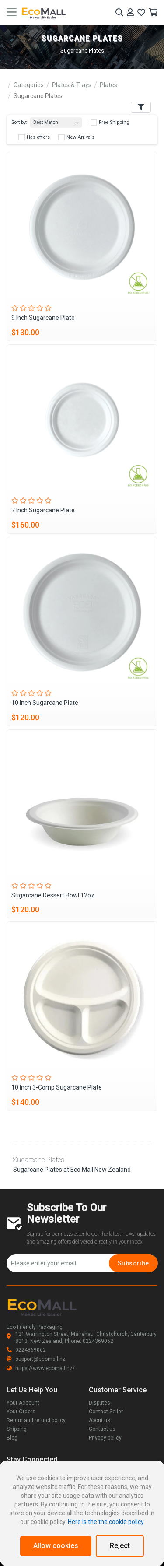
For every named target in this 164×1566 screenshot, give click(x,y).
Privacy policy (105, 1438)
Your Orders (21, 1411)
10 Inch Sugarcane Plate (44, 702)
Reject (120, 1545)
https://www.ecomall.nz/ (41, 1368)
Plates (108, 84)
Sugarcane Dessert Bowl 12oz (52, 895)
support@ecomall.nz (36, 1359)
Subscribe (133, 1263)
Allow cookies (55, 1545)
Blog (12, 1438)
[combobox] (56, 120)
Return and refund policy (36, 1420)
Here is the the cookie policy (106, 1521)
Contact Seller (106, 1411)
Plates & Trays (71, 84)
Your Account (23, 1403)
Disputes (99, 1403)
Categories (29, 84)
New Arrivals (76, 137)
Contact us (102, 1429)
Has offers (34, 137)
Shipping (17, 1429)
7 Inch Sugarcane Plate (43, 510)
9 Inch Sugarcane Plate (43, 317)
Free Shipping (110, 122)
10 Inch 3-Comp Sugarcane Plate (56, 1087)
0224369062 (26, 1350)
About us (99, 1420)
